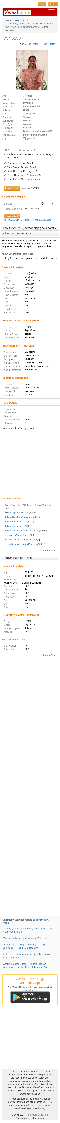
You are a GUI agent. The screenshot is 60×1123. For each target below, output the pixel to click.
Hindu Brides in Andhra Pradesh (21, 544)
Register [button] (53, 4)
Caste (5, 113)
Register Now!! (12, 216)
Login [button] (42, 4)
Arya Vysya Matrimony (34, 928)
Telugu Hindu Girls (14, 526)
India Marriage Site (12, 957)
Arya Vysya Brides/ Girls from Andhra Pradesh (28, 505)
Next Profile (49, 44)
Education (7, 131)
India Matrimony (25, 954)
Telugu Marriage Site (27, 948)
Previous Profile (30, 44)
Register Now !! (11, 188)
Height (5, 99)
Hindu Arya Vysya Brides (17, 535)
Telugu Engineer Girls (15, 521)
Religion (6, 110)
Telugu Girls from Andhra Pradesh (21, 530)
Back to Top (50, 550)
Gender (8, 273)
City (4, 138)
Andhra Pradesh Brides (14, 964)
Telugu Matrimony (27, 944)
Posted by (7, 106)
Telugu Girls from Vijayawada (19, 517)
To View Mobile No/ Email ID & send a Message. (28, 220)
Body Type (7, 124)
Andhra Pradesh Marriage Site (32, 967)
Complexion (8, 120)
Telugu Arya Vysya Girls (16, 512)
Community (8, 117)
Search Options (22, 20)
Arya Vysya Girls (11, 928)
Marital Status (9, 103)
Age (4, 96)
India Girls (8, 954)
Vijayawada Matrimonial (37, 938)
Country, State (9, 135)
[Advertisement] (30, 463)
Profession (7, 128)
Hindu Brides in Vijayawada (18, 539)
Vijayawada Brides (12, 938)
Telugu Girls (9, 944)
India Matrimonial (44, 954)
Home (8, 20)
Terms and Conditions (37, 1115)
